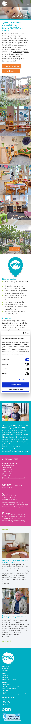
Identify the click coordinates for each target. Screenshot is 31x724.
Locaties (5, 705)
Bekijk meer (14, 249)
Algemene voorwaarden (9, 688)
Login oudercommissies (9, 679)
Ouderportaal (6, 677)
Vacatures (6, 668)
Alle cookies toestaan (15, 384)
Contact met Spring (8, 699)
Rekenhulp (6, 701)
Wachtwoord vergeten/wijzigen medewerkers (15, 694)
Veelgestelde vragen (8, 703)
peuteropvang (17, 52)
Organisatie (6, 670)
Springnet (6, 675)
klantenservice (9, 487)
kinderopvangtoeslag (9, 516)
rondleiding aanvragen (11, 66)
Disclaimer (6, 690)
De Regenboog (15, 59)
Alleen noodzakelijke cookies (15, 389)
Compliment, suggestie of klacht (11, 686)
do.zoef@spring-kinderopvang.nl (14, 478)
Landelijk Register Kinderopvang (14, 521)
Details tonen (22, 379)
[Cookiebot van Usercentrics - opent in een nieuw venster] (22, 333)
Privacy (5, 692)
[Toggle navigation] (28, 3)
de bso (26, 52)
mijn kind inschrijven (10, 71)
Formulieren (6, 684)
